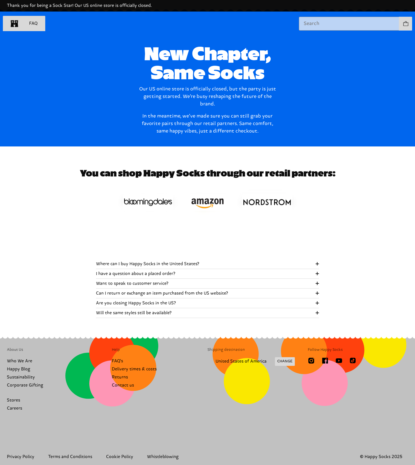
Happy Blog (18, 369)
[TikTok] (353, 361)
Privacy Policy (20, 456)
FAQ (33, 23)
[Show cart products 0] (405, 24)
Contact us (123, 385)
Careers (14, 408)
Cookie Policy (119, 456)
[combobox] (349, 23)
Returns (120, 377)
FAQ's (117, 361)
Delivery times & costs (134, 369)
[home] (14, 23)
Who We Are (19, 361)
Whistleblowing (163, 456)
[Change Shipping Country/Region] (251, 361)
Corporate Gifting (25, 385)
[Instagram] (311, 361)
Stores (13, 400)
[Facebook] (325, 361)
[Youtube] (339, 361)
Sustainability (21, 377)
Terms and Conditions (70, 456)
